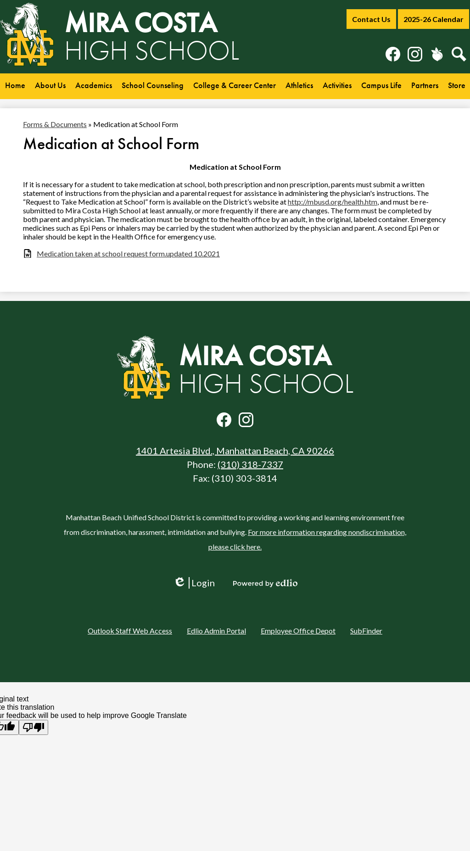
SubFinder (366, 630)
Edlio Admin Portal (216, 630)
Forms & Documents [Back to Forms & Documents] (55, 124)
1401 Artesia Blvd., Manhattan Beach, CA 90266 (235, 450)
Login (194, 583)
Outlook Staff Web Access (130, 630)
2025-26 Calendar (433, 19)
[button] (50, 86)
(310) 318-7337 (250, 464)
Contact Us (371, 19)
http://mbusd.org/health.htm (332, 201)
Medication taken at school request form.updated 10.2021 (128, 253)
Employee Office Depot (298, 630)
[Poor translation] (33, 727)
